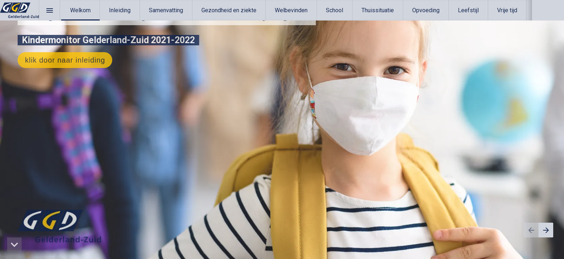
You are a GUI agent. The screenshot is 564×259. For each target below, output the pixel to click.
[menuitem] (80, 10)
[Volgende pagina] (545, 230)
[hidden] (14, 244)
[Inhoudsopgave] (49, 10)
